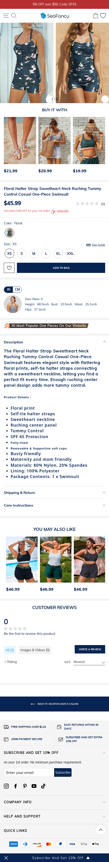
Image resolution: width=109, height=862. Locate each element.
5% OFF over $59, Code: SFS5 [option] (54, 4)
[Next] (100, 146)
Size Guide (98, 244)
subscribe (60, 212)
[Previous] (5, 146)
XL (58, 253)
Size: (54, 244)
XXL (70, 253)
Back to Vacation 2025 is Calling (54, 704)
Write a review (90, 649)
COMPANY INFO (54, 802)
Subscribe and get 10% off (54, 753)
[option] (19, 146)
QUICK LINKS (54, 831)
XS (9, 253)
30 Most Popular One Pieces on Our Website (48, 326)
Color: (13, 223)
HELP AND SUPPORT (54, 816)
